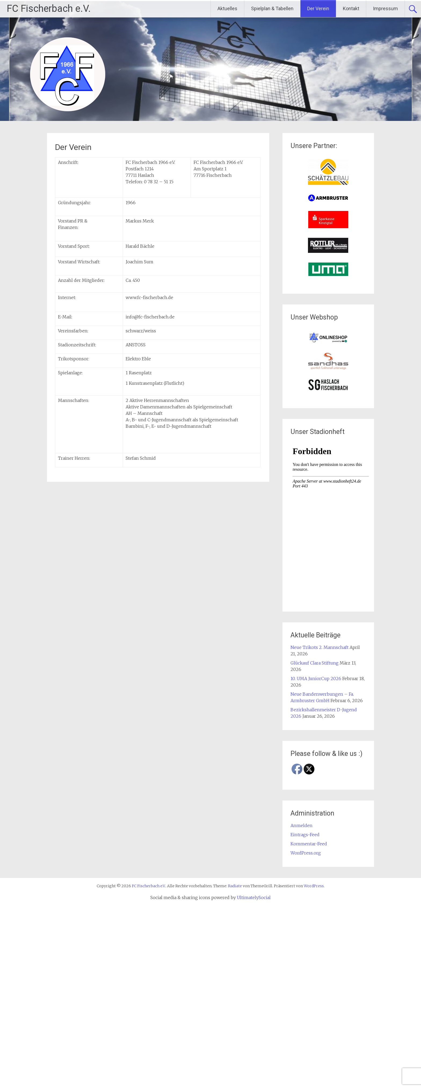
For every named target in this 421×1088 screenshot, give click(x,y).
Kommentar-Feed (309, 843)
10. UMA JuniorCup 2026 (316, 678)
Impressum (385, 8)
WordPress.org (306, 853)
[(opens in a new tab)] (328, 183)
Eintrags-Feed (305, 834)
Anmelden (302, 825)
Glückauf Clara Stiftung (315, 663)
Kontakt (351, 8)
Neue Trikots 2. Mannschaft (320, 647)
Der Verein (318, 8)
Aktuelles (227, 8)
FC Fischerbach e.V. (49, 8)
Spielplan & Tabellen (272, 8)
